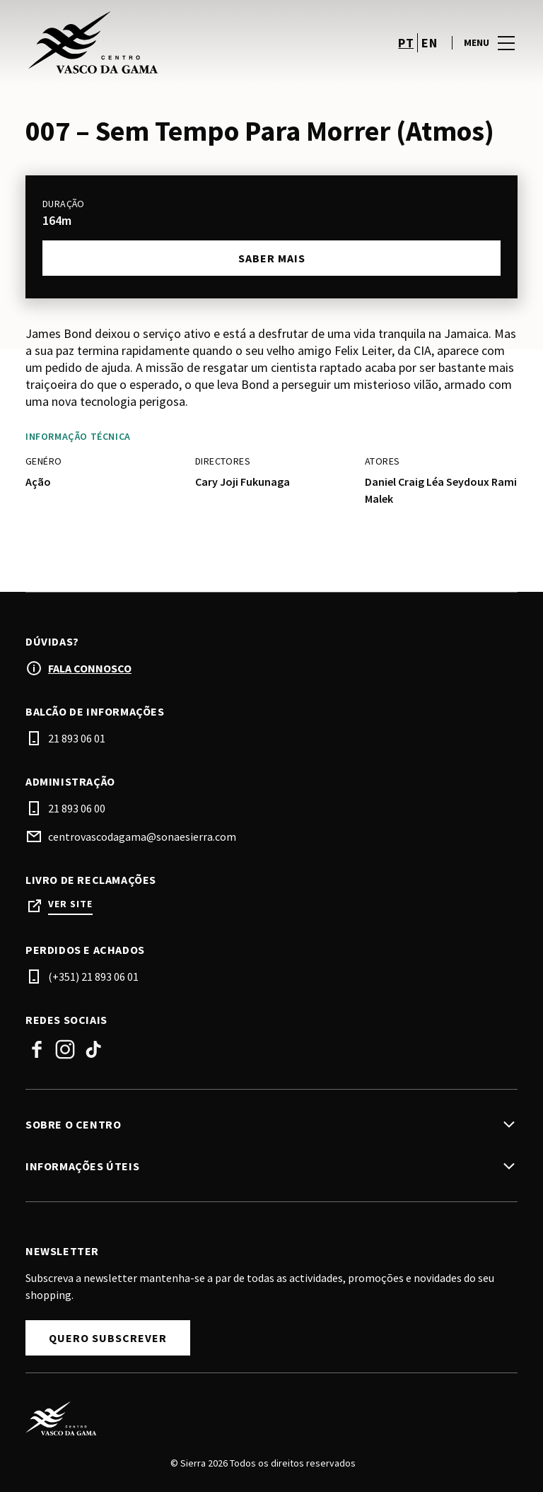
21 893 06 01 (76, 738)
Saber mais (271, 258)
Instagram (65, 1049)
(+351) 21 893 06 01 (93, 976)
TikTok (93, 1049)
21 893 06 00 (76, 808)
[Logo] (263, 1418)
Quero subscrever (108, 1338)
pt (406, 43)
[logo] (150, 42)
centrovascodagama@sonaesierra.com (142, 836)
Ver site (70, 904)
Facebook (36, 1049)
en (429, 43)
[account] (369, 42)
